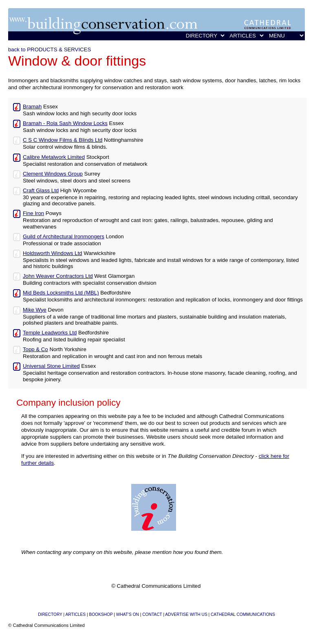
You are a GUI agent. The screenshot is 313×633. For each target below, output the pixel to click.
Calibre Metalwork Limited (54, 157)
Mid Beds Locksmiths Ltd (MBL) (61, 293)
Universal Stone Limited (51, 366)
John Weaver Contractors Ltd (58, 276)
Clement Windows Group (53, 174)
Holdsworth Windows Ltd (52, 253)
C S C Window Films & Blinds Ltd (62, 140)
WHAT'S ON (127, 614)
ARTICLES (75, 614)
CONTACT (152, 614)
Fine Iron (33, 213)
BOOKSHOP (100, 614)
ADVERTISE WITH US (186, 614)
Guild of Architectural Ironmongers (63, 236)
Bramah (32, 106)
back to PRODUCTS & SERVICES (49, 49)
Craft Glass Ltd (41, 190)
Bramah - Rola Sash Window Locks (65, 123)
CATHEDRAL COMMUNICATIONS (243, 614)
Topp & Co (35, 349)
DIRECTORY (50, 614)
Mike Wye (34, 310)
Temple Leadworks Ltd (50, 333)
